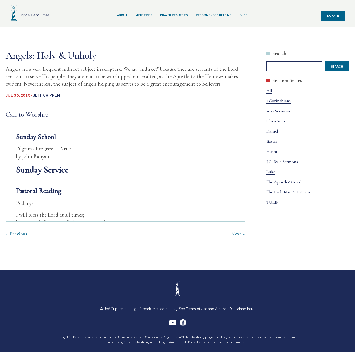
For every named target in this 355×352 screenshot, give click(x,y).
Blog (244, 15)
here (250, 309)
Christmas (275, 121)
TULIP (272, 202)
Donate (333, 15)
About (122, 15)
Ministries (143, 15)
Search (279, 53)
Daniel (272, 131)
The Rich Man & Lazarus (288, 192)
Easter (271, 141)
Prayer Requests (174, 15)
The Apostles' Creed (284, 182)
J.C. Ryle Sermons (282, 161)
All (269, 90)
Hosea (271, 151)
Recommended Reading (214, 15)
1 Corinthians (278, 100)
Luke (270, 171)
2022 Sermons (278, 111)
